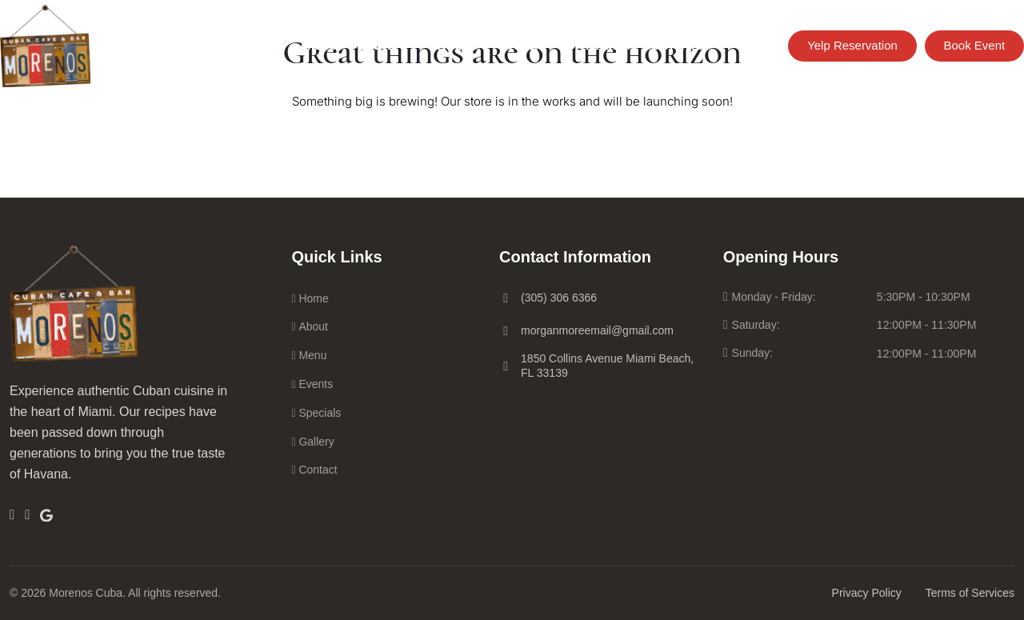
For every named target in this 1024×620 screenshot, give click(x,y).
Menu (319, 45)
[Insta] (27, 514)
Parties (519, 45)
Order (450, 45)
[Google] (46, 513)
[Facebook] (12, 514)
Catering (599, 45)
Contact (681, 45)
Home (263, 45)
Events (383, 45)
